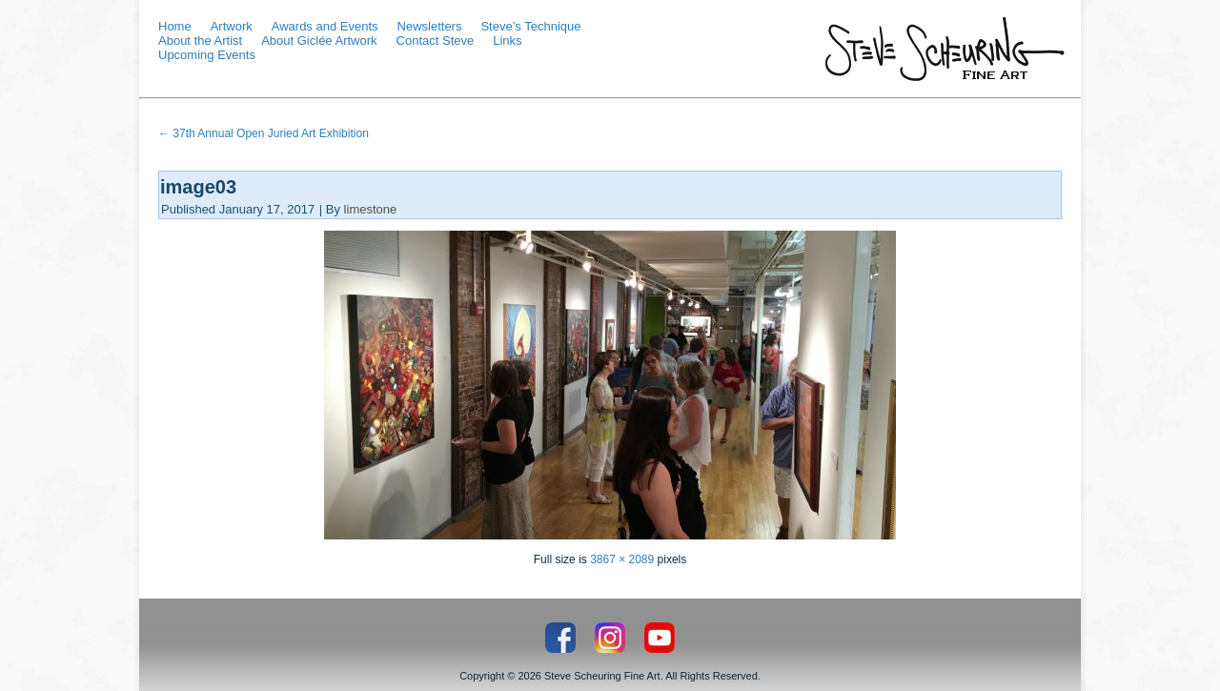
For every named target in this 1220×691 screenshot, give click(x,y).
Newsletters (429, 26)
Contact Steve (435, 40)
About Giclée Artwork (318, 40)
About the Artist (200, 40)
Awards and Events (325, 26)
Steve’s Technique (530, 26)
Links (507, 40)
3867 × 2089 (622, 559)
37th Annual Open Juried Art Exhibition (263, 133)
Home (175, 26)
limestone (370, 209)
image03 (198, 186)
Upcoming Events (206, 55)
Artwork (232, 26)
